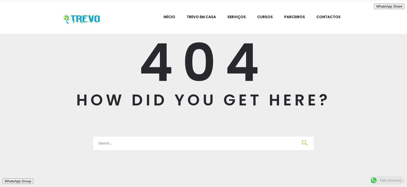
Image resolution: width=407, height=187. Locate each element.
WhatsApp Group (18, 181)
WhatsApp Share (389, 6)
